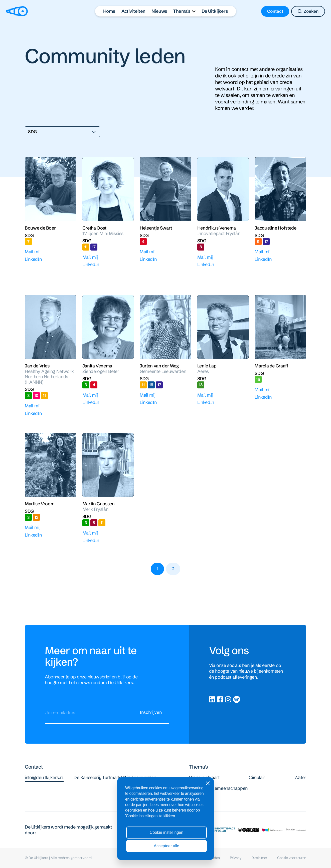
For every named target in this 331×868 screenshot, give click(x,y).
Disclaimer (259, 858)
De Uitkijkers (215, 11)
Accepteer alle (166, 846)
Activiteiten (133, 11)
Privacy (235, 858)
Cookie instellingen (166, 832)
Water (300, 777)
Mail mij (32, 252)
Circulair (257, 777)
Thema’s (181, 11)
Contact (275, 11)
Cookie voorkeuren (291, 858)
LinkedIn (33, 259)
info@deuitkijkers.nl (44, 778)
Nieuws (159, 11)
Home (109, 11)
